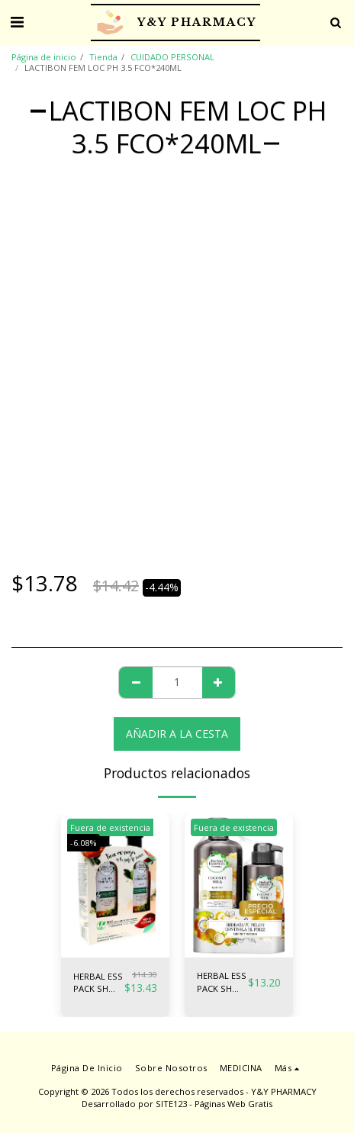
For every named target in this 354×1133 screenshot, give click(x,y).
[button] (17, 21)
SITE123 (171, 1103)
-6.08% (83, 842)
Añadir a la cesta (177, 733)
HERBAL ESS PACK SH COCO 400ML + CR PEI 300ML (221, 983)
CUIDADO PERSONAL (172, 57)
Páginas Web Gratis (233, 1103)
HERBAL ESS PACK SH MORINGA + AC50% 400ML (98, 983)
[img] (115, 885)
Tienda (103, 57)
